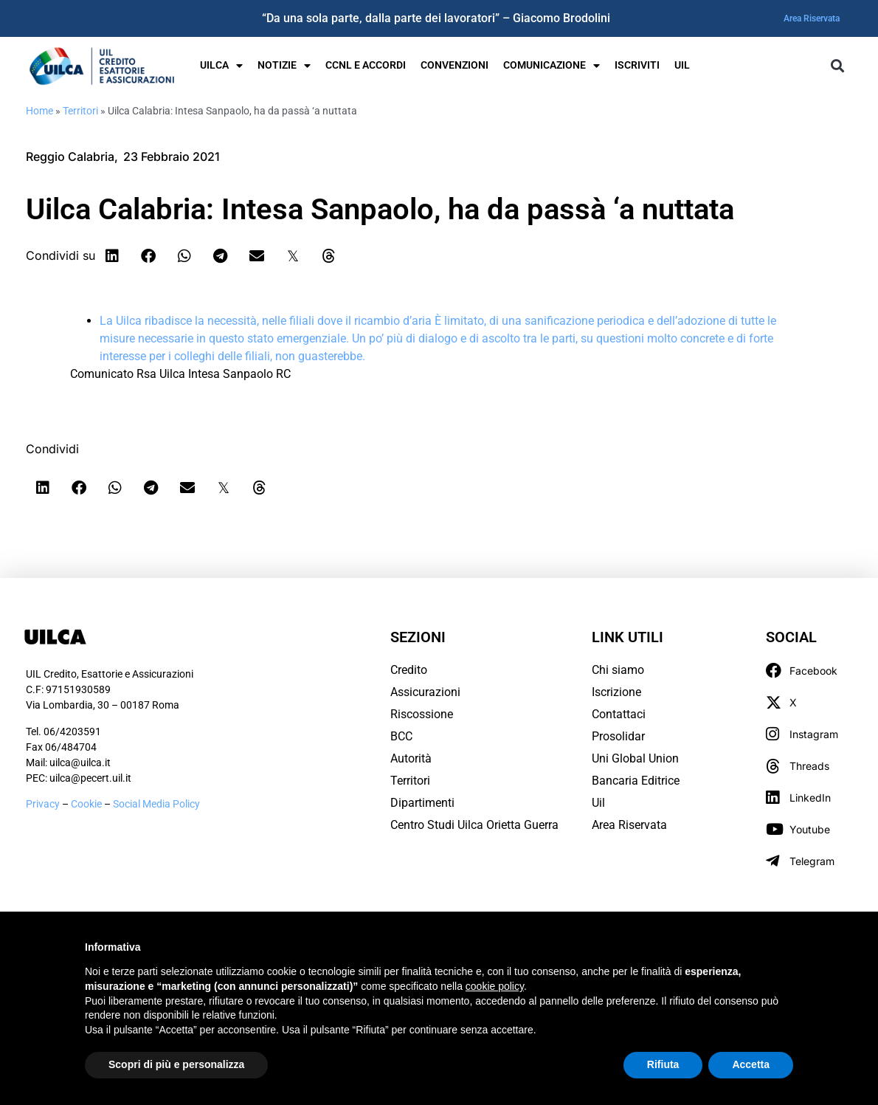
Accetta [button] (751, 1064)
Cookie (87, 804)
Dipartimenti (422, 803)
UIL (682, 65)
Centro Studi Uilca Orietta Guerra (474, 825)
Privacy (43, 804)
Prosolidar (618, 736)
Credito (408, 670)
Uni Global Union (635, 758)
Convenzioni (454, 65)
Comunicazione (551, 65)
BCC (401, 736)
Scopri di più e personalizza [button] (176, 1064)
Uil (598, 803)
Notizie (284, 65)
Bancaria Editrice (636, 781)
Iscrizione (616, 692)
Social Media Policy (156, 804)
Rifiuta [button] (663, 1064)
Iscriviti (637, 65)
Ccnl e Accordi (365, 65)
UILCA (221, 65)
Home (39, 111)
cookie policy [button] (495, 986)
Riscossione (421, 714)
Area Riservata (812, 18)
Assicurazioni (425, 692)
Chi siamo (618, 670)
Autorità (411, 758)
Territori (80, 111)
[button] (837, 66)
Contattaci (619, 714)
